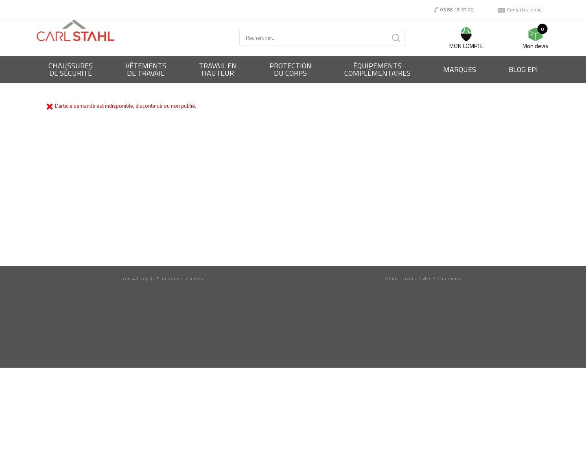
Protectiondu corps (290, 69)
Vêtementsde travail (145, 69)
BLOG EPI (523, 69)
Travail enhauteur (218, 69)
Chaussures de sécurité (70, 69)
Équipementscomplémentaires (377, 69)
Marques (459, 69)
